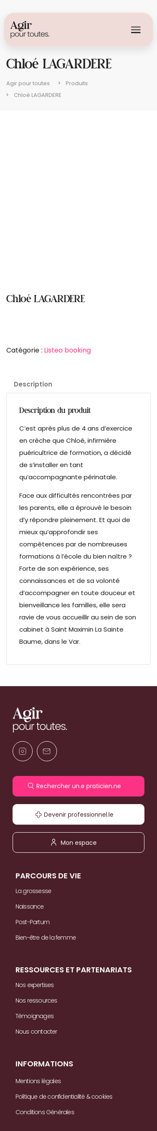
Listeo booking (67, 350)
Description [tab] (33, 384)
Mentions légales (38, 1081)
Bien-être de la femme (45, 937)
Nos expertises (34, 985)
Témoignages (34, 1016)
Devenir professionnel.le (78, 814)
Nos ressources (36, 1000)
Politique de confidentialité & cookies (64, 1096)
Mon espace (78, 842)
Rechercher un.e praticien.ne (78, 786)
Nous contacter (36, 1031)
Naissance (29, 906)
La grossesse (33, 891)
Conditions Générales (44, 1112)
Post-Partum (32, 922)
